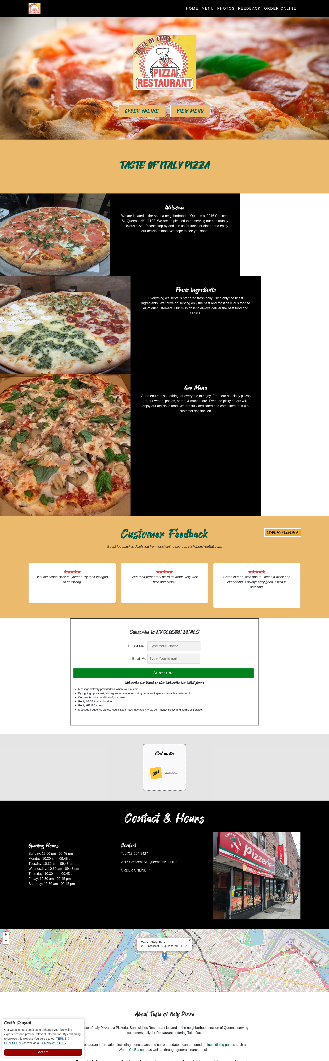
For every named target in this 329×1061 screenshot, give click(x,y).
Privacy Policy (166, 589)
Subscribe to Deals (184, 988)
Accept (43, 1052)
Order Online (280, 8)
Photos (226, 8)
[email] (173, 538)
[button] (164, 835)
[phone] (174, 526)
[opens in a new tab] (156, 653)
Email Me (137, 538)
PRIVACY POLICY (53, 1043)
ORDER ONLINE (136, 749)
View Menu (190, 111)
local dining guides (221, 924)
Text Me (137, 526)
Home (192, 8)
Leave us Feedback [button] (283, 412)
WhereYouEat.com (133, 929)
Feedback (249, 8)
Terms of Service (191, 589)
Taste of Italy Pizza (179, 1045)
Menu (208, 8)
